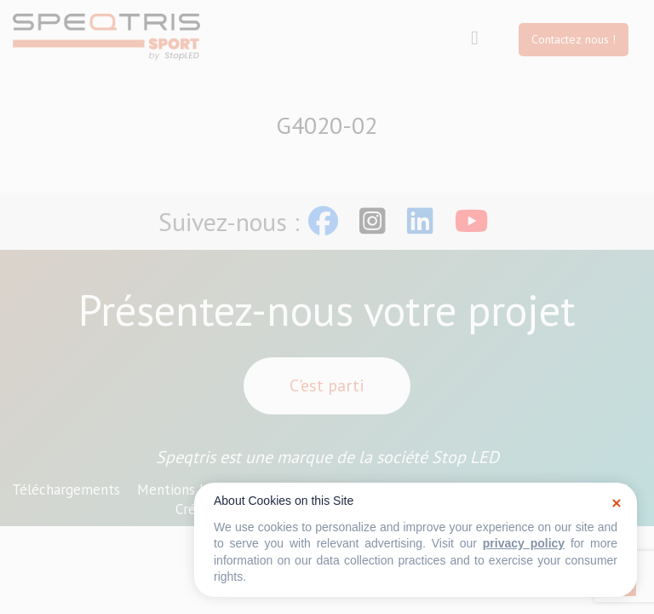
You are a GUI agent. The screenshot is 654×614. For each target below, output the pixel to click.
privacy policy (524, 543)
